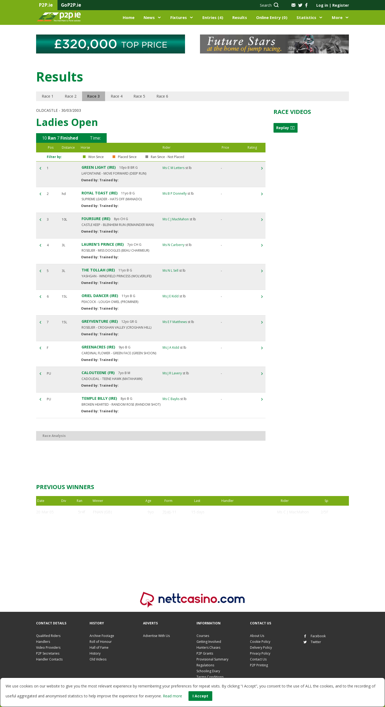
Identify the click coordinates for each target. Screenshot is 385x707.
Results (239, 17)
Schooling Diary (208, 671)
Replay (285, 127)
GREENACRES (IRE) (98, 346)
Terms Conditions (210, 677)
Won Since (96, 157)
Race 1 (47, 96)
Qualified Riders (48, 635)
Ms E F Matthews (175, 322)
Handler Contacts (49, 659)
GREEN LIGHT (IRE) (99, 167)
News (149, 17)
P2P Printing (259, 665)
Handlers (43, 641)
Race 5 (139, 96)
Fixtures (178, 17)
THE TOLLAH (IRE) (98, 269)
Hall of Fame (99, 647)
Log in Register (332, 5)
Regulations (205, 665)
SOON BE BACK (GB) (111, 550)
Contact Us (258, 659)
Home (128, 17)
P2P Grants (205, 653)
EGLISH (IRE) (104, 524)
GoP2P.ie (71, 5)
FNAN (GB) (102, 511)
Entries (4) (212, 17)
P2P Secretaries (47, 653)
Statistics (306, 17)
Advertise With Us (156, 635)
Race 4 (116, 96)
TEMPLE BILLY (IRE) (99, 398)
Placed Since (127, 157)
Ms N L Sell (170, 270)
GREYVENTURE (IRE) (100, 321)
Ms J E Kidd (171, 296)
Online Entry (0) (271, 17)
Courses (203, 635)
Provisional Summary (212, 659)
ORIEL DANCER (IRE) (100, 295)
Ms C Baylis (171, 399)
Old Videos (98, 659)
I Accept (200, 695)
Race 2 (70, 96)
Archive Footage (102, 635)
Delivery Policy (261, 647)
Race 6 (162, 96)
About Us (257, 635)
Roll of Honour (101, 641)
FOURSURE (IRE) (96, 218)
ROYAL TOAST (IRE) (100, 192)
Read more (172, 695)
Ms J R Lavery (172, 373)
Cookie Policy (260, 641)
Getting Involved (209, 641)
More (337, 17)
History (95, 653)
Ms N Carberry (173, 245)
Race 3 (93, 96)
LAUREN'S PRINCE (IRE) (103, 244)
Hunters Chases (208, 647)
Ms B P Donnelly (175, 193)
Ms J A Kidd (171, 347)
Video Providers (48, 647)
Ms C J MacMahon (176, 219)
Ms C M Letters (173, 168)
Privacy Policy (260, 653)
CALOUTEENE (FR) (98, 372)
